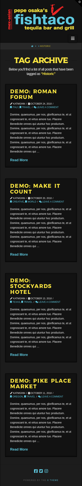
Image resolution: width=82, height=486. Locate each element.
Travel (25, 107)
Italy (14, 107)
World (30, 201)
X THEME (52, 480)
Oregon (16, 396)
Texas (15, 302)
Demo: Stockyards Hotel (31, 286)
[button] (72, 38)
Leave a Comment (46, 107)
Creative (17, 201)
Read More (19, 160)
